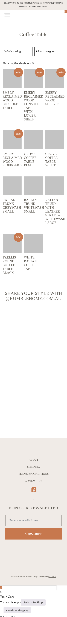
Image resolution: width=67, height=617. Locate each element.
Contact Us (33, 480)
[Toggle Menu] (7, 15)
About (33, 459)
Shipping (33, 466)
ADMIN (52, 576)
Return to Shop (33, 602)
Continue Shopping (17, 610)
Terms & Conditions (33, 473)
